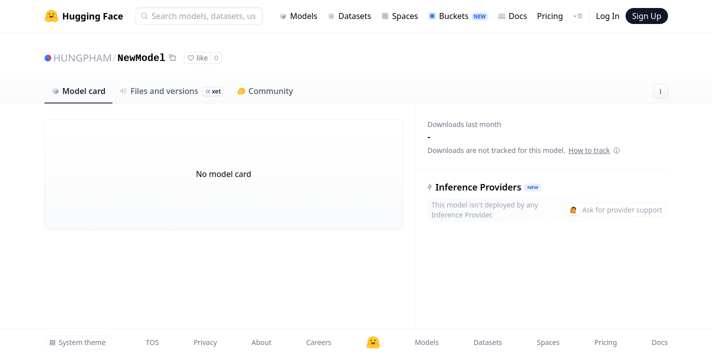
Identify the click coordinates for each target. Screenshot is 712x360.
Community (265, 91)
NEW (532, 187)
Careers (318, 342)
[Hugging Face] (373, 343)
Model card (78, 91)
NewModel (141, 58)
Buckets (458, 16)
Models (298, 16)
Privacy (205, 342)
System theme (77, 342)
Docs (512, 16)
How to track (594, 150)
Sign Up (646, 16)
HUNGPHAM (82, 57)
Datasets (349, 16)
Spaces (399, 16)
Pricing (550, 16)
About (262, 342)
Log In (608, 16)
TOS (152, 342)
